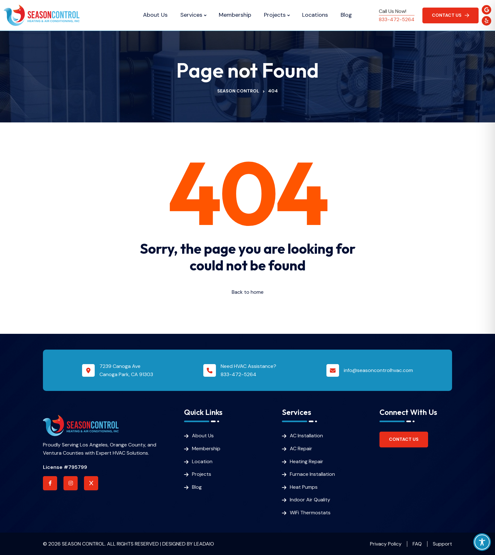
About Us (155, 15)
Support (442, 543)
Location (202, 461)
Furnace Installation (312, 474)
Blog (346, 15)
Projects (275, 15)
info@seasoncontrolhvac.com (378, 370)
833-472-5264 (396, 19)
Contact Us (404, 439)
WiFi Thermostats (310, 512)
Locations (315, 15)
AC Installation (306, 435)
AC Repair (301, 448)
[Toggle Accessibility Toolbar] (482, 542)
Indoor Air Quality (310, 499)
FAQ (417, 543)
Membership (235, 15)
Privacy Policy (386, 543)
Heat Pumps (304, 487)
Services (191, 15)
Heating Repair (306, 461)
